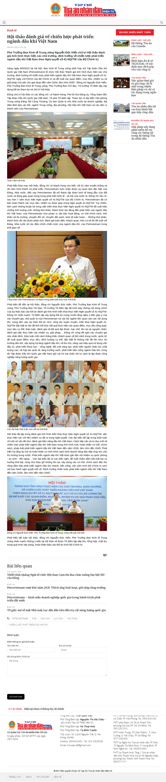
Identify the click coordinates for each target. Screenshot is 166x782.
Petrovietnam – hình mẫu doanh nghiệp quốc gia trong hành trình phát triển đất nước (54, 599)
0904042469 (75, 741)
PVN (34, 618)
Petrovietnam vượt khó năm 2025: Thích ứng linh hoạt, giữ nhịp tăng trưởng (56, 587)
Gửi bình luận (15, 696)
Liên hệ (57, 776)
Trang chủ (15, 776)
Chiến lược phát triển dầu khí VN (28, 624)
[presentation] (31, 685)
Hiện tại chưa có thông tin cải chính (44, 708)
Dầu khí (45, 618)
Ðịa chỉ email (65, 645)
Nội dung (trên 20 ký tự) (18, 656)
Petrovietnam (20, 618)
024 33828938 (95, 741)
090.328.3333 (120, 728)
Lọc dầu (58, 618)
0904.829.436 (149, 718)
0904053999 (139, 748)
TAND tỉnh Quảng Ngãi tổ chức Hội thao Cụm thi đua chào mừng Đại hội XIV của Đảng (56, 576)
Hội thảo (72, 618)
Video (28, 776)
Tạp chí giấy (42, 776)
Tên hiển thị (12, 645)
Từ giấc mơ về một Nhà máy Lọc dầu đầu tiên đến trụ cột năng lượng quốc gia (56, 610)
